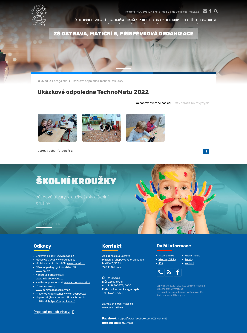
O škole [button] (87, 21)
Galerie (212, 20)
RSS (160, 263)
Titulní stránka (166, 255)
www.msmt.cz (76, 263)
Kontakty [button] (158, 21)
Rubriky (189, 259)
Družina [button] (119, 21)
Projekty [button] (144, 21)
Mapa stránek (192, 255)
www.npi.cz (43, 271)
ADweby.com (179, 295)
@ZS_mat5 (126, 322)
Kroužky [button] (132, 21)
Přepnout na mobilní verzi (54, 312)
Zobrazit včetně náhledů (154, 103)
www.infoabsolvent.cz (49, 278)
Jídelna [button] (108, 21)
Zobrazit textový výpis (192, 103)
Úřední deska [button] (198, 21)
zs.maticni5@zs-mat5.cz (117, 303)
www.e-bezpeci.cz (74, 293)
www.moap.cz (65, 255)
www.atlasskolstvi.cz (77, 282)
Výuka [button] (98, 21)
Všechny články (167, 259)
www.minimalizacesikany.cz (53, 289)
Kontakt (189, 263)
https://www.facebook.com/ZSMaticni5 (142, 318)
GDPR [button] (185, 21)
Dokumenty (172, 20)
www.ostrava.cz (65, 259)
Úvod (78, 20)
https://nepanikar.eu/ (61, 301)
